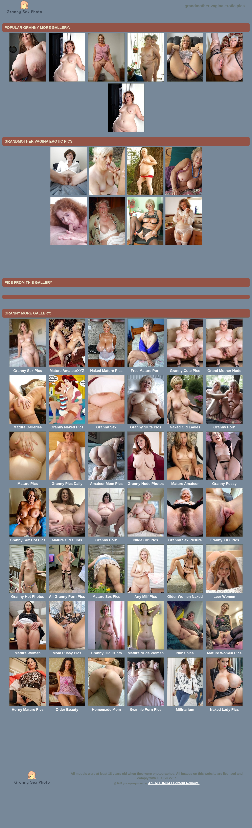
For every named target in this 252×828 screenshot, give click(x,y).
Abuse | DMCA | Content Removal (174, 816)
